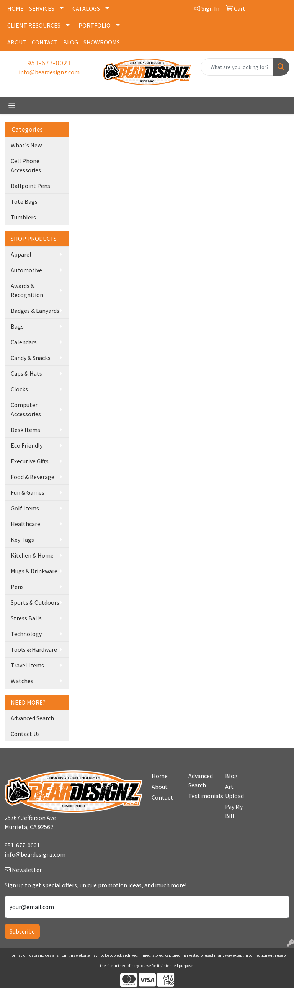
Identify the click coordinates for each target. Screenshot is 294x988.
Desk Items (25, 429)
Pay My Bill (234, 811)
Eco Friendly (26, 445)
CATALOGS (86, 8)
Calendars (24, 342)
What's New (26, 145)
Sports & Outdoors (35, 602)
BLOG (70, 42)
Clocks (19, 389)
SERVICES (41, 8)
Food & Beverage (32, 477)
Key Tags (22, 539)
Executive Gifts (30, 461)
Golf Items (25, 508)
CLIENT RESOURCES (33, 25)
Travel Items (27, 665)
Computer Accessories (26, 409)
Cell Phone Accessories (26, 165)
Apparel (21, 254)
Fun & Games (27, 492)
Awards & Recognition (27, 290)
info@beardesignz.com (49, 72)
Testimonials (202, 796)
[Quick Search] (237, 67)
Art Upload (234, 791)
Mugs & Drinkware (34, 571)
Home (160, 776)
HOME (15, 8)
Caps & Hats (26, 373)
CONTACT (45, 42)
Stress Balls (26, 618)
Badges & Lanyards (35, 310)
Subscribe (22, 931)
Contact (162, 797)
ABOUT (16, 42)
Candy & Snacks (31, 358)
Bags (17, 326)
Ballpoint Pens (30, 186)
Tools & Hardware (34, 649)
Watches (22, 681)
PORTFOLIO (94, 25)
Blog (231, 776)
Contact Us (25, 734)
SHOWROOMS (101, 42)
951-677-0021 (49, 62)
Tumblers (23, 217)
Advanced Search (32, 718)
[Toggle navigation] (12, 105)
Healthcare (25, 524)
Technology (26, 634)
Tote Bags (24, 201)
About (160, 786)
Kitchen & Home (32, 555)
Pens (17, 587)
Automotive (26, 270)
